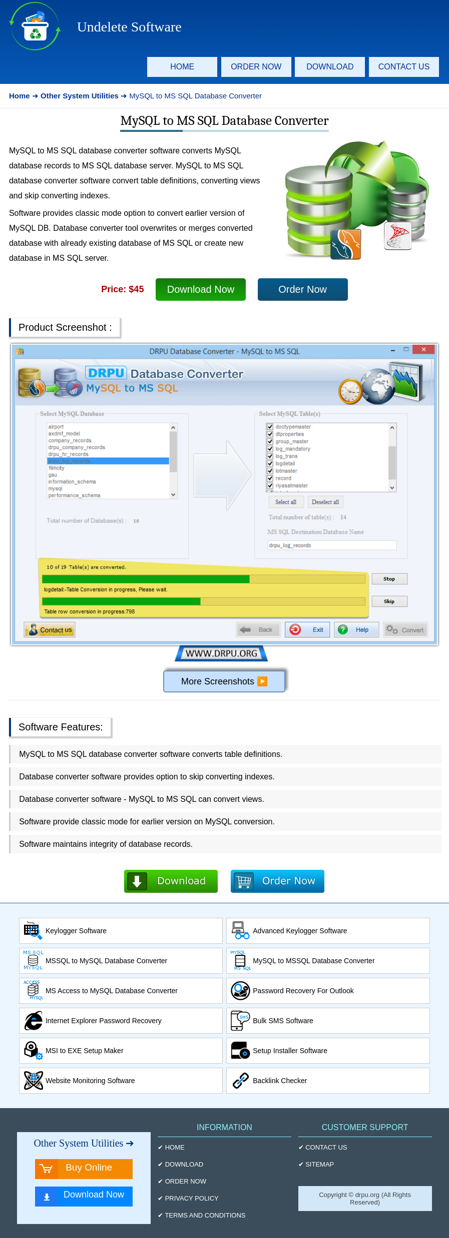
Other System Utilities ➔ (84, 1143)
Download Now (201, 289)
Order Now (302, 289)
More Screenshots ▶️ (224, 681)
